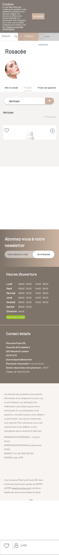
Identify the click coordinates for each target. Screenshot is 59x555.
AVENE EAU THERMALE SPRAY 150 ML (30, 162)
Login (23, 545)
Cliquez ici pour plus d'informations (12, 28)
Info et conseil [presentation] (11, 87)
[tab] (12, 88)
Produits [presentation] (28, 87)
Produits (29, 36)
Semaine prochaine (15, 368)
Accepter (38, 16)
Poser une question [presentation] (47, 87)
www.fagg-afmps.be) (21, 539)
